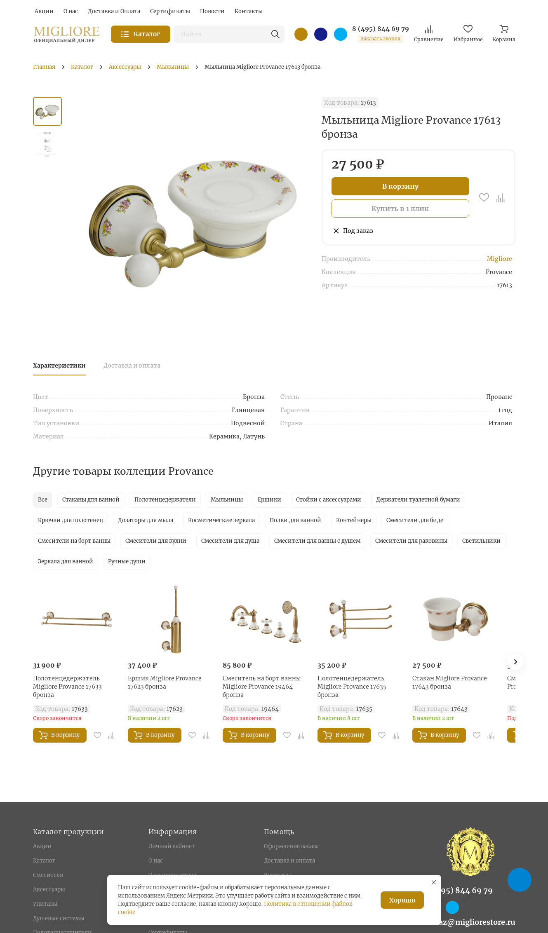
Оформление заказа (291, 846)
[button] (515, 662)
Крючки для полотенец (70, 520)
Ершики (269, 499)
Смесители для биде (414, 520)
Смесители (48, 875)
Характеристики (59, 365)
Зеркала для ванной (65, 561)
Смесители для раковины (411, 540)
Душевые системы (59, 918)
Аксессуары (49, 889)
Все (42, 499)
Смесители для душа (230, 540)
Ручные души (127, 561)
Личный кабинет (171, 846)
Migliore (499, 259)
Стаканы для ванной (91, 499)
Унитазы (45, 903)
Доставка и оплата (131, 365)
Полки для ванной (295, 520)
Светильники (481, 540)
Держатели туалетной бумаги (418, 499)
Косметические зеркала (221, 520)
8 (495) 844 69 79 (380, 29)
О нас (155, 860)
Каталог (44, 860)
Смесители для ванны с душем (317, 540)
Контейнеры (354, 520)
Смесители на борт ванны (74, 540)
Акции (42, 846)
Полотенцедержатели (165, 499)
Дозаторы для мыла (145, 520)
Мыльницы (227, 499)
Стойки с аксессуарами (328, 499)
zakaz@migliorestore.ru (470, 922)
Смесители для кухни (155, 540)
